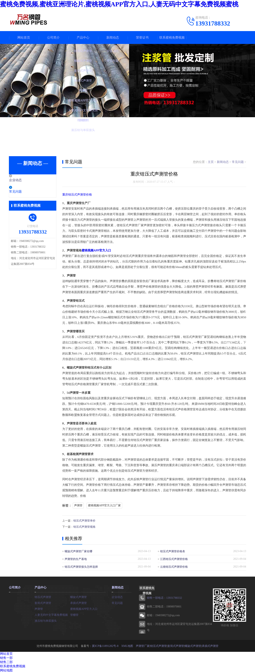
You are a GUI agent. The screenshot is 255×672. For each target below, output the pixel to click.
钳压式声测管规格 (84, 526)
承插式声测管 (78, 602)
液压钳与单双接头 (46, 619)
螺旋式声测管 (78, 596)
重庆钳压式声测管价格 (77, 194)
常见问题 (24, 192)
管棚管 (74, 613)
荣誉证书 (142, 37)
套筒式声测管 (43, 602)
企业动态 (24, 180)
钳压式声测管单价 (84, 520)
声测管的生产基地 (76, 558)
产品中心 (83, 37)
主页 (211, 161)
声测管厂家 (142, 645)
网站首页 (23, 37)
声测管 (78, 505)
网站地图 (6, 669)
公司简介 (53, 37)
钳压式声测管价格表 (172, 550)
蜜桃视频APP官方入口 (96, 250)
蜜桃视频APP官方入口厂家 (104, 505)
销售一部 (6, 657)
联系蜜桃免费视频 (172, 37)
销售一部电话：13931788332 (164, 597)
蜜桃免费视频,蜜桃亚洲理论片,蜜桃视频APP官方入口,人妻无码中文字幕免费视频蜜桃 (119, 4)
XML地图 (127, 645)
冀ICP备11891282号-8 (105, 645)
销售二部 (6, 661)
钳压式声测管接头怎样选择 (81, 566)
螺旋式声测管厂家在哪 (78, 550)
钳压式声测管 (43, 596)
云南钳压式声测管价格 (174, 566)
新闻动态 (112, 37)
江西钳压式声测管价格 (174, 558)
